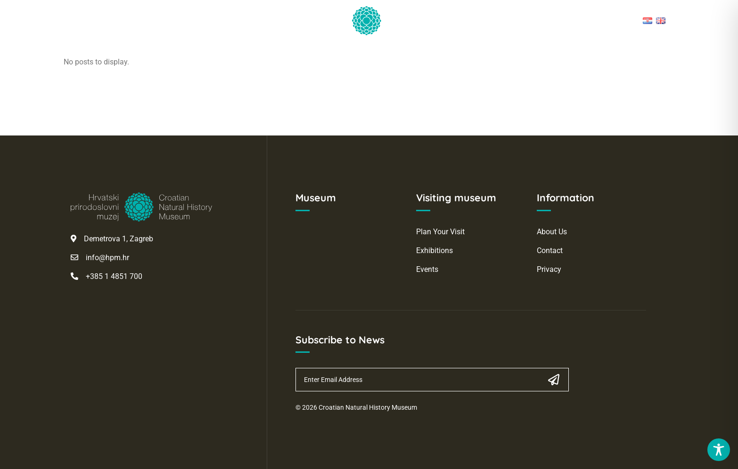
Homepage (103, 52)
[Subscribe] (554, 380)
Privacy (549, 269)
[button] (661, 57)
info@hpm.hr (107, 257)
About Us (552, 231)
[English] (660, 20)
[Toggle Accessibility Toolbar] (718, 449)
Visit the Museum (179, 52)
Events (427, 269)
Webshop (595, 52)
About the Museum (519, 52)
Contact (550, 250)
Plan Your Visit (440, 231)
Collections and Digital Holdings (401, 52)
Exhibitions (434, 250)
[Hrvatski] (647, 20)
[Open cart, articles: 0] (635, 57)
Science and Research (279, 52)
